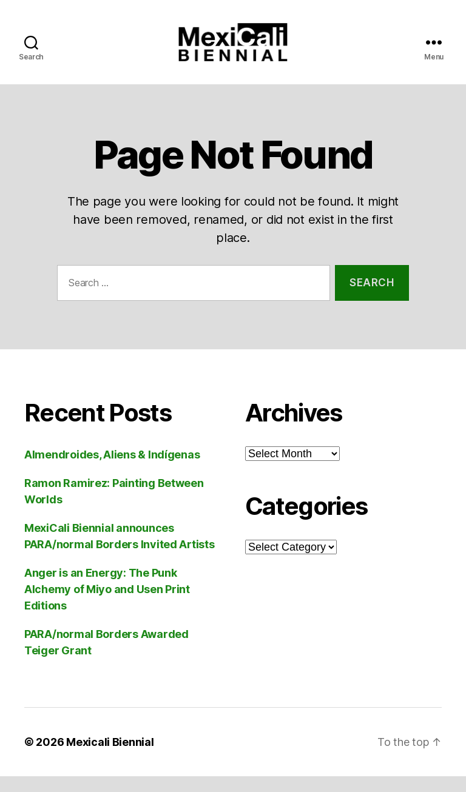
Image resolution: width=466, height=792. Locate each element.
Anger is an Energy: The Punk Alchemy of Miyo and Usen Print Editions (107, 605)
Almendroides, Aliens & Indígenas (112, 470)
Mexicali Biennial (110, 757)
